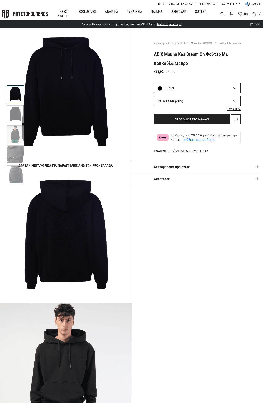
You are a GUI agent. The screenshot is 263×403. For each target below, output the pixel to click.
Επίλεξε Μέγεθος (170, 101)
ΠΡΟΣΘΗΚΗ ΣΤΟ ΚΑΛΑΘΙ (192, 119)
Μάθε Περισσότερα (169, 24)
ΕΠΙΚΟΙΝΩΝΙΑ (207, 4)
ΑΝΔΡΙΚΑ (111, 12)
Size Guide (234, 109)
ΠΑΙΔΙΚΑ (157, 12)
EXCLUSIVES (87, 12)
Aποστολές (162, 179)
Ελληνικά (253, 4)
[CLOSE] (255, 24)
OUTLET (200, 12)
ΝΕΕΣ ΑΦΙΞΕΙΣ (63, 14)
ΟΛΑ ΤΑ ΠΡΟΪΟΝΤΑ (204, 43)
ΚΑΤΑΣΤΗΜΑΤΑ (231, 4)
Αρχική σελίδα (164, 43)
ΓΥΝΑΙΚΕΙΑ (134, 12)
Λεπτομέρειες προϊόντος (172, 167)
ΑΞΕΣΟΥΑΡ (178, 12)
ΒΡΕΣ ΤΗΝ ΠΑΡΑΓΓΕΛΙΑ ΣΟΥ (175, 4)
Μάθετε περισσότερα (199, 139)
